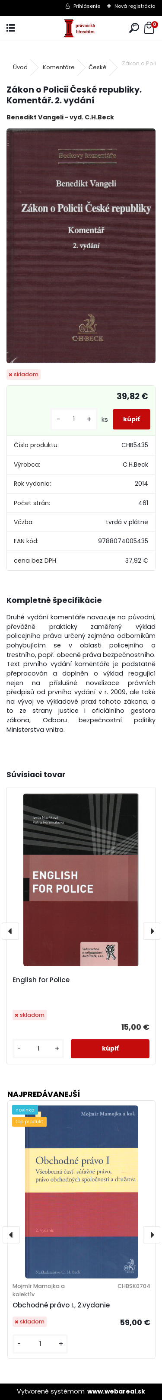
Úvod (20, 67)
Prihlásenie (86, 6)
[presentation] (10, 931)
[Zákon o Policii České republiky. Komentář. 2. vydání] (81, 245)
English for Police (41, 979)
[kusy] (74, 419)
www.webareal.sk (116, 1391)
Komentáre (59, 67)
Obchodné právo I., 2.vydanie (61, 1305)
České (98, 67)
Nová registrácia (135, 6)
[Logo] (81, 28)
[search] (134, 28)
